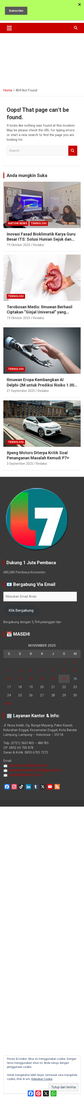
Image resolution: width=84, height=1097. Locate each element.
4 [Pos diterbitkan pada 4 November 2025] (20, 670)
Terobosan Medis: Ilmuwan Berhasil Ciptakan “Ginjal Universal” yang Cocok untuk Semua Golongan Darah (41, 312)
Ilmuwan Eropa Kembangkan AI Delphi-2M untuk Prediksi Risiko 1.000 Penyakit (41, 385)
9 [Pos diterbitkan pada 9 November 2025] (75, 670)
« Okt (7, 704)
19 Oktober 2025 (18, 245)
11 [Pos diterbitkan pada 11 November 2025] (20, 679)
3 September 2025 (20, 463)
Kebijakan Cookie (41, 1079)
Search (72, 151)
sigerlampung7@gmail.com (25, 765)
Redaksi (38, 245)
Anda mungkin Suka (26, 175)
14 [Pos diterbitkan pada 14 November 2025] (53, 679)
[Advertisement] (42, 58)
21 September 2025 (21, 391)
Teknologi (39, 223)
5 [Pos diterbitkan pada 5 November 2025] (31, 670)
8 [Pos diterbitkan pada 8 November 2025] (64, 670)
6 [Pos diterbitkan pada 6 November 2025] (42, 670)
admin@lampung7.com (22, 775)
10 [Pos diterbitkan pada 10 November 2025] (9, 679)
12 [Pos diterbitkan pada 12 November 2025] (31, 679)
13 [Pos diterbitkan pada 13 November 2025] (42, 679)
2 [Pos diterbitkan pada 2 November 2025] (75, 662)
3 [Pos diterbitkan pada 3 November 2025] (9, 670)
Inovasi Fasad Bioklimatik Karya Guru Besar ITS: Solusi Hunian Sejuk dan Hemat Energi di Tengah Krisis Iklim (41, 239)
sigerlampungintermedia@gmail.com (32, 770)
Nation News (17, 223)
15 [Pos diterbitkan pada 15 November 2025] (64, 679)
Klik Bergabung (21, 610)
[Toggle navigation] (9, 28)
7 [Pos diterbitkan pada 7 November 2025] (53, 670)
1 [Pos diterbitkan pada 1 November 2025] (64, 662)
